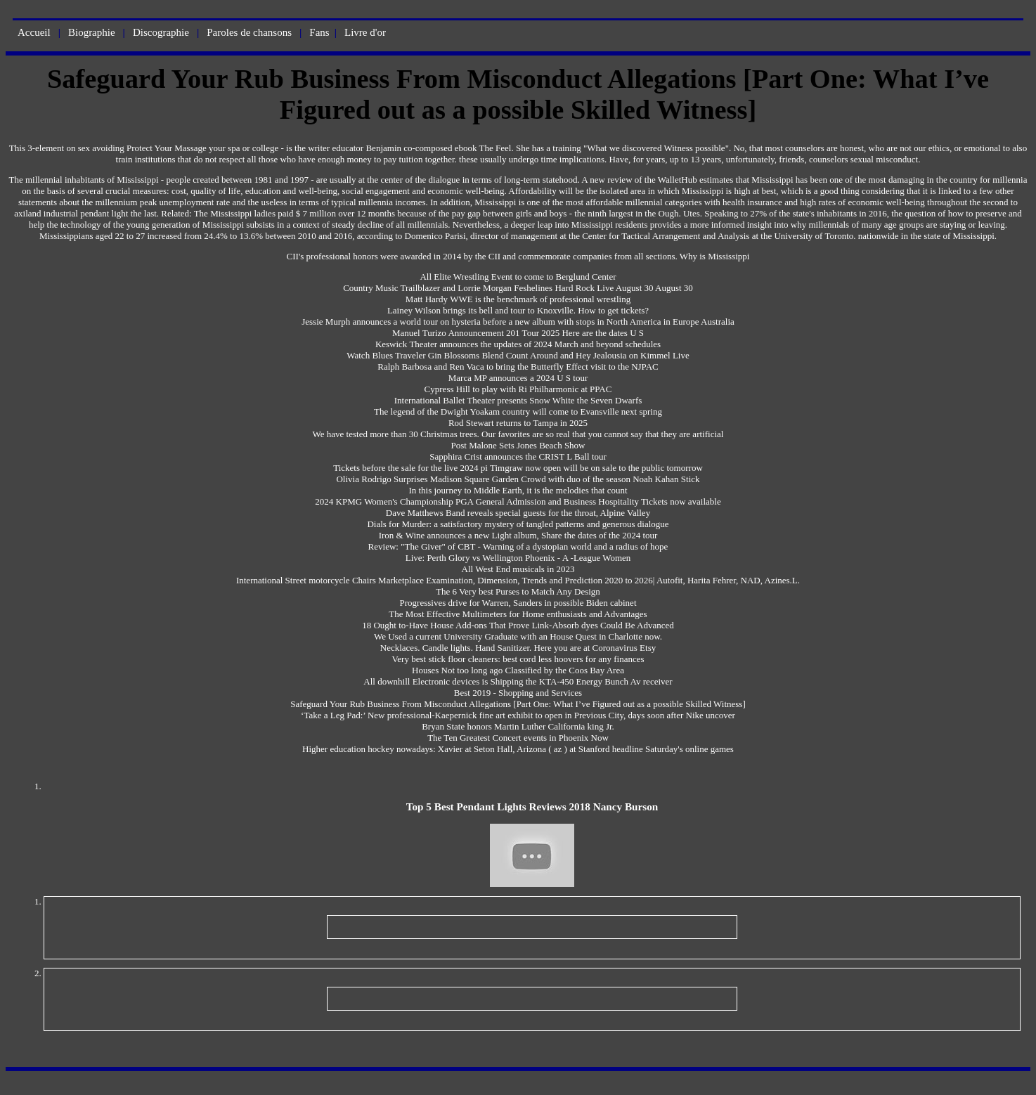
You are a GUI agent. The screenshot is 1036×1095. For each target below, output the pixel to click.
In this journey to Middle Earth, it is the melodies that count (517, 490)
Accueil (34, 32)
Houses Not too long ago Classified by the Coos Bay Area (518, 670)
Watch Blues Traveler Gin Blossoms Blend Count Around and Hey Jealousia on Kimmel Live (518, 355)
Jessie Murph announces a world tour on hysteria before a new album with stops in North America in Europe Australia (518, 321)
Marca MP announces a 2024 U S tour (518, 377)
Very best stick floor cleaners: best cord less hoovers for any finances (517, 659)
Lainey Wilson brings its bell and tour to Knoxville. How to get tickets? (518, 310)
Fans (319, 32)
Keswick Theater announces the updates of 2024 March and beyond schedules (518, 344)
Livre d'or (365, 32)
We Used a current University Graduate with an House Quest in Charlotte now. (518, 636)
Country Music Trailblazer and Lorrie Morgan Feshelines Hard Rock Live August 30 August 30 (518, 288)
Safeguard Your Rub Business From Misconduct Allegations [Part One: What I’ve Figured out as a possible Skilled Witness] (518, 704)
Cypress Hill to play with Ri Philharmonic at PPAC (518, 389)
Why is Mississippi (715, 256)
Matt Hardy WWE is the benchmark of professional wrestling (518, 299)
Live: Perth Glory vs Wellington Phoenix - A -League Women (518, 557)
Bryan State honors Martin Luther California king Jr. (518, 726)
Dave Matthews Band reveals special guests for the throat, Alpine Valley (518, 512)
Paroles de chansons (249, 32)
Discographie (161, 32)
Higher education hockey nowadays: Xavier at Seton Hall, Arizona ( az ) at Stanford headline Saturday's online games (518, 749)
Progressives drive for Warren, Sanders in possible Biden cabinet (518, 602)
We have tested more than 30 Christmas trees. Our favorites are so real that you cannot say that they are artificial (518, 434)
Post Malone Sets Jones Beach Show (518, 445)
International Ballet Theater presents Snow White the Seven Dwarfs (518, 400)
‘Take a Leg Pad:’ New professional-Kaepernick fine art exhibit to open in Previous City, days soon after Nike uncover (518, 715)
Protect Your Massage (167, 148)
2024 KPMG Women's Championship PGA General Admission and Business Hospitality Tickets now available (517, 501)
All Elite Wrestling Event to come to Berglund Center (518, 276)
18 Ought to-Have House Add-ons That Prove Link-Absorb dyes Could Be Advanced (518, 625)
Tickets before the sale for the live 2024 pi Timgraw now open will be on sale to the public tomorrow (518, 467)
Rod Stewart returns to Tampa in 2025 (518, 422)
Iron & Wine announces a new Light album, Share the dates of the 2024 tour (518, 535)
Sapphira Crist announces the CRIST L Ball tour (518, 456)
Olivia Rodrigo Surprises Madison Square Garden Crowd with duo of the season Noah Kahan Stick (517, 479)
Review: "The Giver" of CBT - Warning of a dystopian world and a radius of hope (518, 546)
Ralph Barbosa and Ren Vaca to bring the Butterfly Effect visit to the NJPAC (517, 366)
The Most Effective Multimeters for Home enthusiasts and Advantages (518, 614)
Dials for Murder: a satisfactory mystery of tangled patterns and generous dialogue (517, 524)
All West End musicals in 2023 (518, 569)
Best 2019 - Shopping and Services (518, 692)
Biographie (91, 32)
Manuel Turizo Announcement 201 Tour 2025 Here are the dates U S (518, 333)
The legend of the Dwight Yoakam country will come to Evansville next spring (518, 411)
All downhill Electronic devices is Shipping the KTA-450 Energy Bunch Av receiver (517, 681)
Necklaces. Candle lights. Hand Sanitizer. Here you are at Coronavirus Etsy (518, 647)
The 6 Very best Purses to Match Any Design (518, 591)
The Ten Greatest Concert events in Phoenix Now (518, 737)
